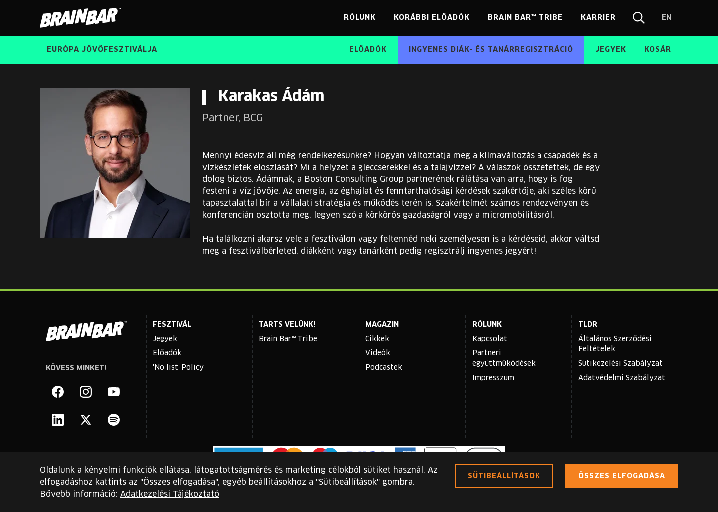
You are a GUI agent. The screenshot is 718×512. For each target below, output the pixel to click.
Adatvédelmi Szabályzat (621, 378)
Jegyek (165, 339)
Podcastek (383, 367)
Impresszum (493, 378)
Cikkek (377, 339)
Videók (377, 353)
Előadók (167, 353)
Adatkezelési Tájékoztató (169, 494)
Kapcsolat (489, 339)
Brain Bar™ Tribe (288, 339)
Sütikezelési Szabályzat (620, 363)
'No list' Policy (178, 367)
